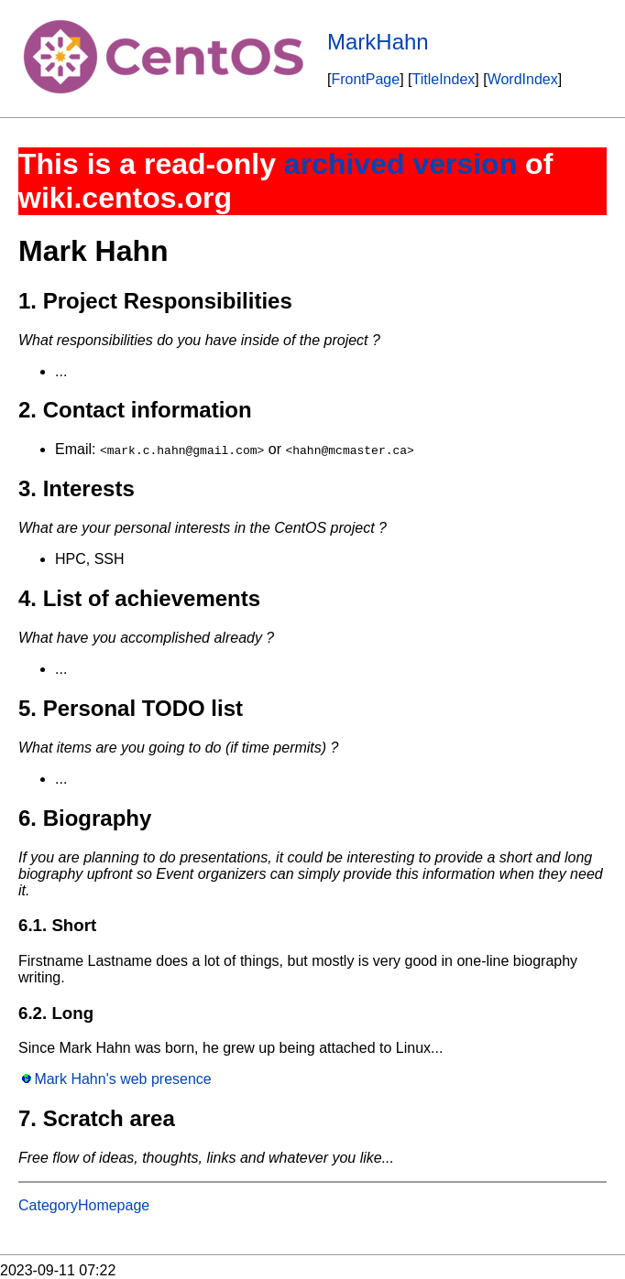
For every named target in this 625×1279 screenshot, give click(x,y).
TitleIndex (444, 79)
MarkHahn (378, 41)
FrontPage (365, 79)
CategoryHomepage (83, 1205)
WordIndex (523, 79)
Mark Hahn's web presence (122, 1079)
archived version (400, 163)
